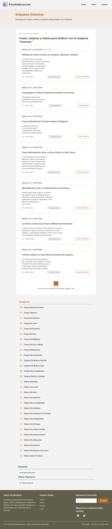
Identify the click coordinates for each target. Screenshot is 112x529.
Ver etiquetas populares (27, 473)
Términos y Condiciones (99, 524)
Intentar (35, 33)
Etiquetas (27, 33)
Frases (83, 4)
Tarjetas (105, 4)
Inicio (21, 33)
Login (42, 509)
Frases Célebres (84, 105)
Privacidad (86, 524)
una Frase (38, 49)
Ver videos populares (26, 483)
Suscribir (103, 501)
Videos (93, 4)
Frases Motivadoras (82, 172)
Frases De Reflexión (82, 77)
